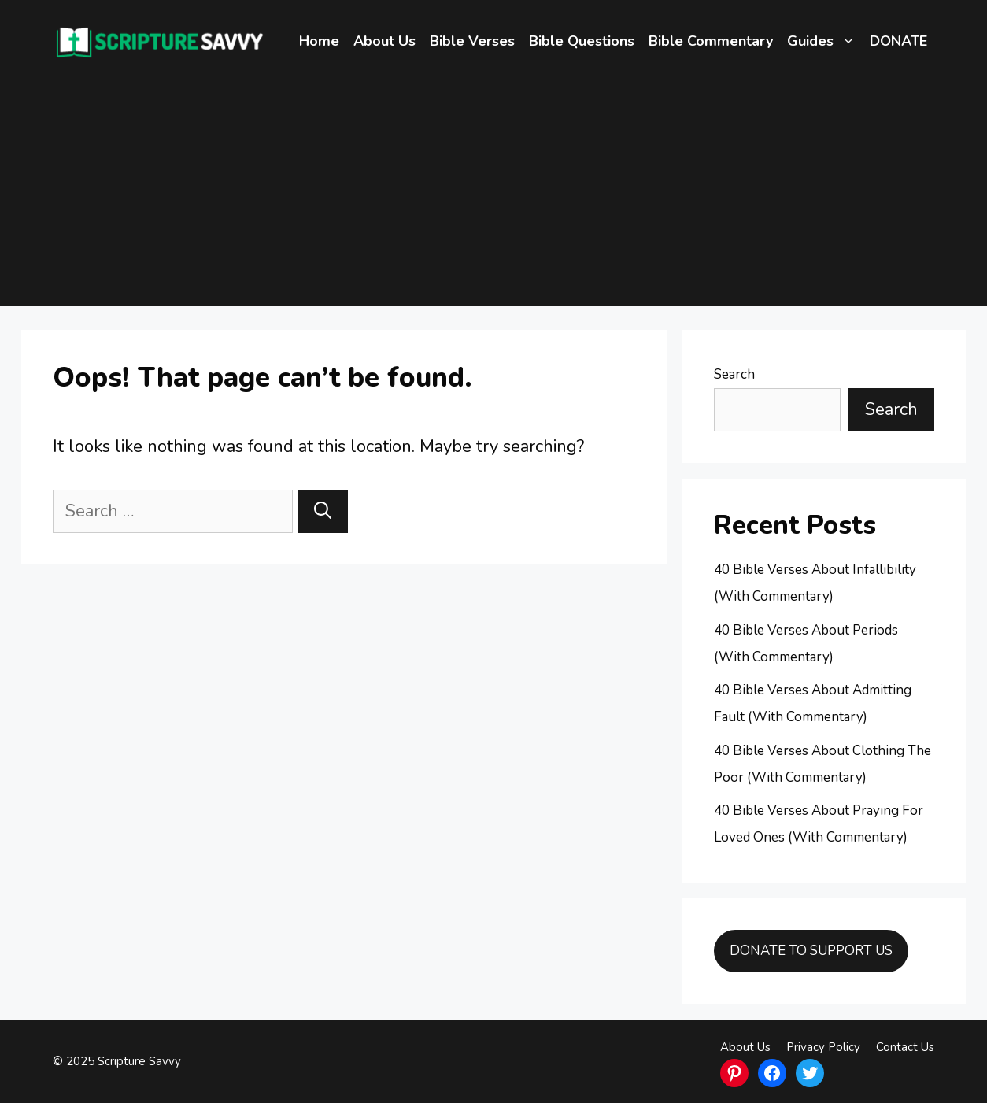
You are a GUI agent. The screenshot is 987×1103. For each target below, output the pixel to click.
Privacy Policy (823, 1047)
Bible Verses (472, 40)
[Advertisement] (493, 196)
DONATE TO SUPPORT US (811, 951)
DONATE (898, 40)
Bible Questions (581, 40)
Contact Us (905, 1047)
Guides (825, 41)
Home (319, 40)
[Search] (323, 511)
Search (734, 374)
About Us (384, 40)
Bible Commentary (711, 40)
